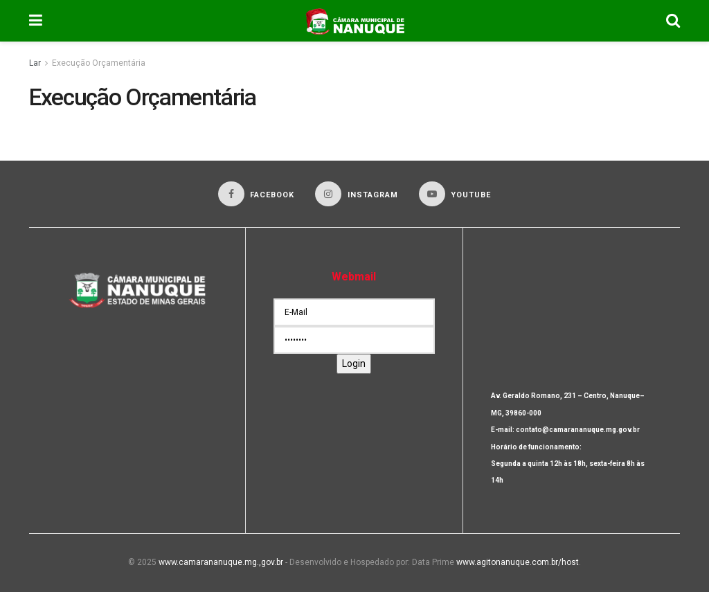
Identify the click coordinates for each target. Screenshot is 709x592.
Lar (35, 63)
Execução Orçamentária (98, 63)
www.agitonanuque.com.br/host (517, 562)
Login (354, 363)
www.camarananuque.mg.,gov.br (221, 562)
